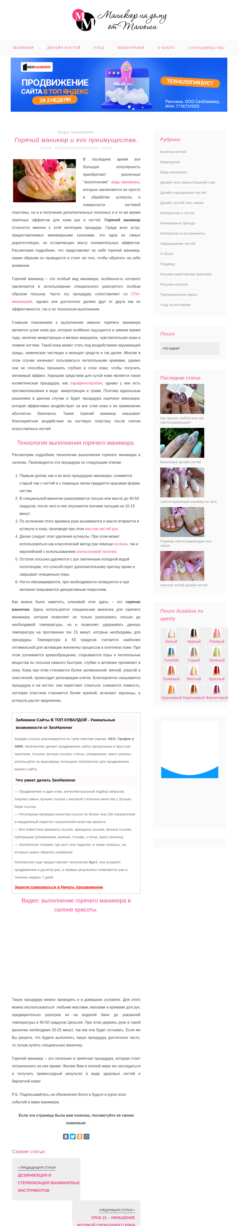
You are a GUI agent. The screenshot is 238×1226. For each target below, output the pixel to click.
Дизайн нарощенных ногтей (183, 192)
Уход (99, 48)
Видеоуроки (131, 48)
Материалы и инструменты (182, 233)
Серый (194, 660)
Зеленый (217, 660)
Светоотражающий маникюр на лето (188, 502)
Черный (194, 641)
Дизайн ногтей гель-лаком (181, 203)
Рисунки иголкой (174, 284)
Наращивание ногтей (177, 243)
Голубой (171, 660)
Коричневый (194, 698)
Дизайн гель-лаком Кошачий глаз (187, 182)
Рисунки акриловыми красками (186, 274)
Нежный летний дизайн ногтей (183, 585)
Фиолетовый (217, 698)
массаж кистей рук (101, 529)
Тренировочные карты (178, 294)
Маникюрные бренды (178, 223)
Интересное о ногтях (177, 213)
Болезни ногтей (173, 152)
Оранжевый (171, 698)
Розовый (216, 641)
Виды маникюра (76, 132)
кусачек (120, 544)
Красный (216, 679)
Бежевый (171, 679)
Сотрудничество (206, 48)
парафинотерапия (86, 383)
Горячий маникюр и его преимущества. (76, 139)
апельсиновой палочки (96, 552)
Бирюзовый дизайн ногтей (180, 462)
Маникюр (23, 48)
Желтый (194, 679)
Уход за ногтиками (175, 305)
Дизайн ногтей (64, 48)
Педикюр (167, 264)
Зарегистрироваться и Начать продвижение (59, 887)
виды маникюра (125, 182)
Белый (171, 641)
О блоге (166, 48)
